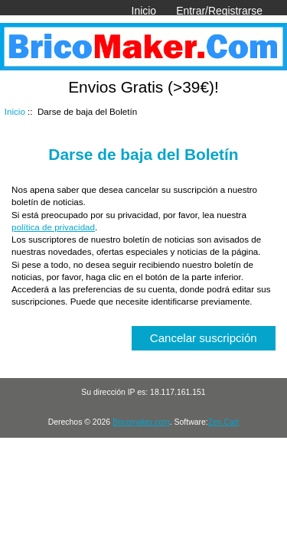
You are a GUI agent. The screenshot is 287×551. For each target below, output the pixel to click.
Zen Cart (224, 422)
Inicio (144, 11)
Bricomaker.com (141, 422)
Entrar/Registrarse (219, 11)
